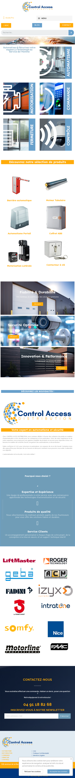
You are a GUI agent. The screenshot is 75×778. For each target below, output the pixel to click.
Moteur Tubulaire (55, 200)
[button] (6, 25)
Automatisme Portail (19, 233)
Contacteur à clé (55, 264)
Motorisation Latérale (19, 265)
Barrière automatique (19, 200)
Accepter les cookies (58, 771)
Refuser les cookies (32, 771)
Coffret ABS (55, 233)
